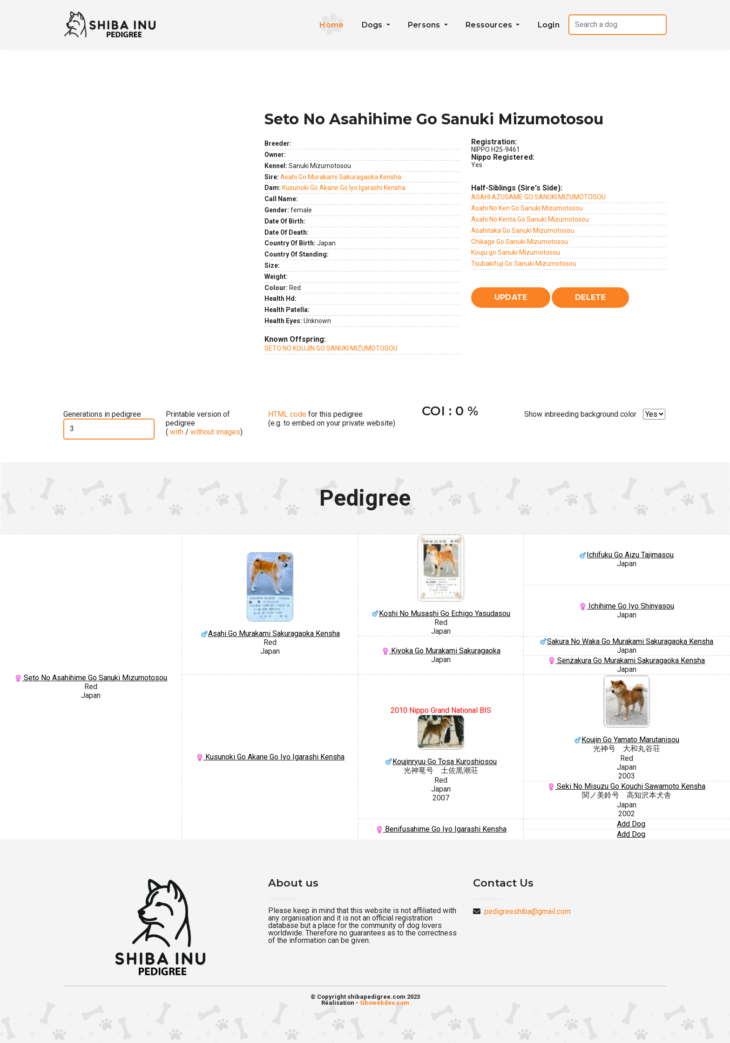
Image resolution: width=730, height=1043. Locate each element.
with (175, 431)
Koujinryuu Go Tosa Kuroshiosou (441, 740)
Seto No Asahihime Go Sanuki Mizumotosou (90, 677)
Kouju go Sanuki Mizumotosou (515, 252)
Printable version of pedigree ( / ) (204, 423)
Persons (425, 24)
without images (215, 431)
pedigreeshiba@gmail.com (527, 911)
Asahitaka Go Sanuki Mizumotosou (522, 230)
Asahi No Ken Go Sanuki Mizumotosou (527, 208)
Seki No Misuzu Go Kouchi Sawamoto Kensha (626, 786)
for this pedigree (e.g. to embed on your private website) (331, 418)
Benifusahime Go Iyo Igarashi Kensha (441, 829)
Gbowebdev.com (384, 1002)
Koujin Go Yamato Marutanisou (626, 710)
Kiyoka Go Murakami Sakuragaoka (441, 650)
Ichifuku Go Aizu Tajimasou (626, 554)
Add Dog (631, 824)
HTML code (287, 414)
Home (331, 24)
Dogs (373, 24)
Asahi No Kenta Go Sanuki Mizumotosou (530, 219)
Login (549, 24)
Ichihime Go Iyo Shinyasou (626, 606)
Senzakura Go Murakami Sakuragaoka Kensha (626, 660)
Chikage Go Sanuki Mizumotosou (519, 241)
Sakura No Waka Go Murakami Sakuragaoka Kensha (626, 641)
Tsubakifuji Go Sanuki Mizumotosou (523, 263)
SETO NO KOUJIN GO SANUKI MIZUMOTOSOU (331, 348)
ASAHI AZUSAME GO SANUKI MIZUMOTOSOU (538, 197)
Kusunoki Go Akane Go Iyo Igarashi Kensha (344, 187)
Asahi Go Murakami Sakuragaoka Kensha (340, 177)
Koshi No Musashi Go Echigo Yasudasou (441, 576)
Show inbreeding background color (580, 414)
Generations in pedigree (102, 414)
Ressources (490, 24)
